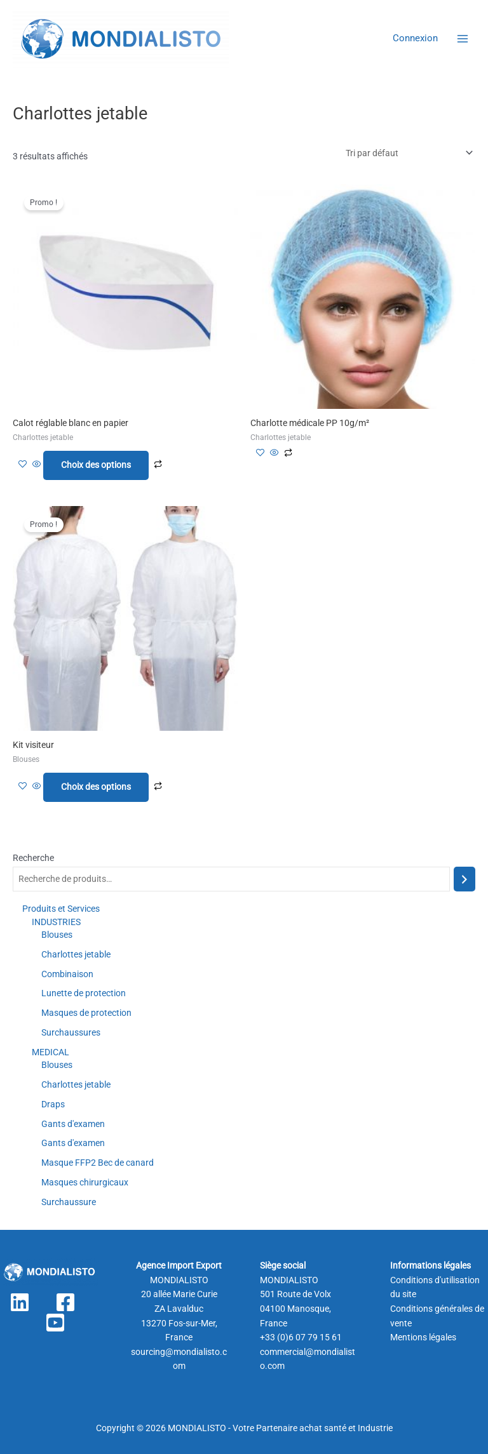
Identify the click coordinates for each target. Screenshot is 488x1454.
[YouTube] (55, 1322)
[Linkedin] (20, 1302)
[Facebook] (65, 1302)
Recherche (33, 858)
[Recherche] (464, 879)
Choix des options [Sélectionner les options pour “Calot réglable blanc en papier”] (96, 465)
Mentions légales (423, 1337)
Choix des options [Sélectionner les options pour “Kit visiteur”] (96, 787)
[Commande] (408, 153)
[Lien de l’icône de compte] (415, 39)
